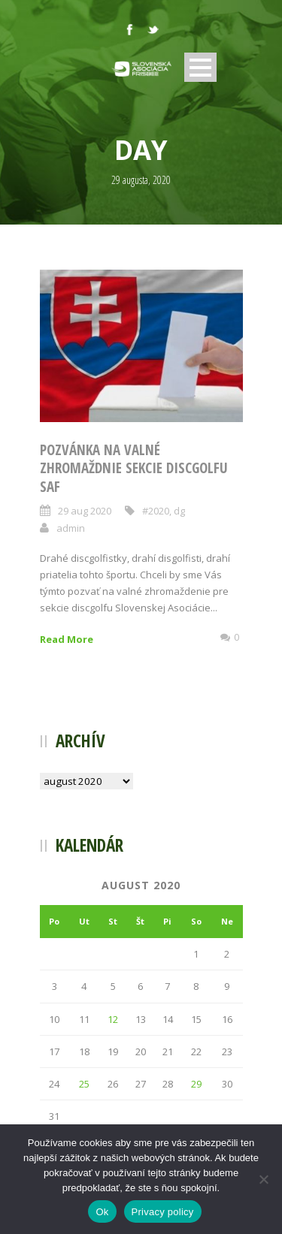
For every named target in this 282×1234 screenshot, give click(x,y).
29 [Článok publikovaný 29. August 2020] (196, 1084)
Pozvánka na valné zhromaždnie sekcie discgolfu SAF (134, 468)
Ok (102, 1211)
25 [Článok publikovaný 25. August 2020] (84, 1084)
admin (70, 528)
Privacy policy (163, 1211)
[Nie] (263, 1179)
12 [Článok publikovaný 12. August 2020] (113, 1019)
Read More (66, 639)
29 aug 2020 (84, 510)
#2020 (155, 510)
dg (179, 510)
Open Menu (200, 67)
